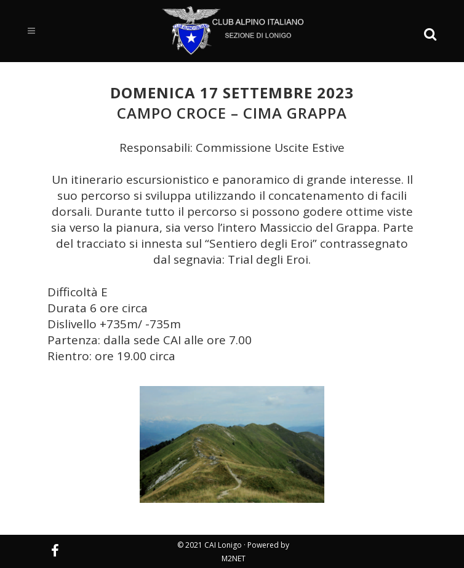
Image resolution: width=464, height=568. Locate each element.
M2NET (234, 558)
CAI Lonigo (223, 545)
